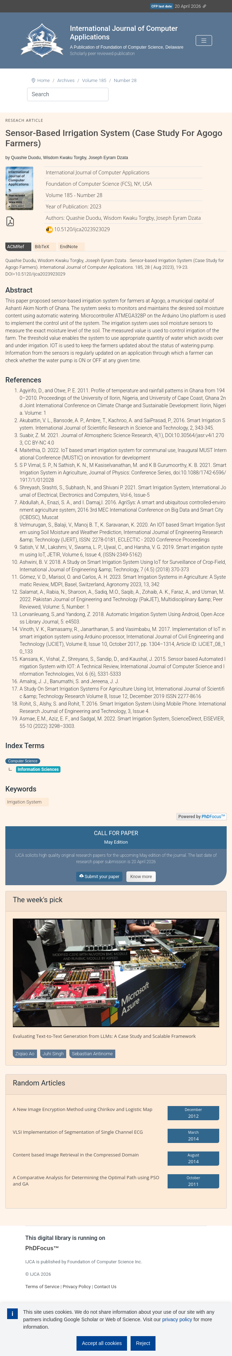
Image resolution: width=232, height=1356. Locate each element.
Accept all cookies (102, 1343)
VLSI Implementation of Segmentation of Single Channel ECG (78, 1132)
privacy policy (177, 1319)
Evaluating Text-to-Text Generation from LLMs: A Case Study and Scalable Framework (104, 1036)
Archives (66, 80)
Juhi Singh (53, 1053)
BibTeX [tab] (42, 246)
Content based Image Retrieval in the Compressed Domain (76, 1154)
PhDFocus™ (42, 1248)
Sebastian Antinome (92, 1053)
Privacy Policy (77, 1286)
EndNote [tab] (69, 246)
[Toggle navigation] (204, 40)
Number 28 (125, 80)
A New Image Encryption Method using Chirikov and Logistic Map (82, 1109)
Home (43, 80)
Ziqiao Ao (25, 1053)
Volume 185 (94, 80)
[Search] (68, 94)
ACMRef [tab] (15, 246)
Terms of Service (42, 1286)
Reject (143, 1343)
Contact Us (105, 1286)
